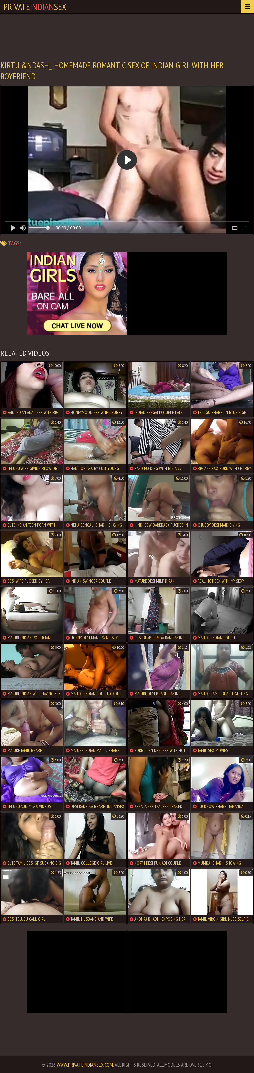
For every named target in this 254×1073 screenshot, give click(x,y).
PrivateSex (34, 6)
